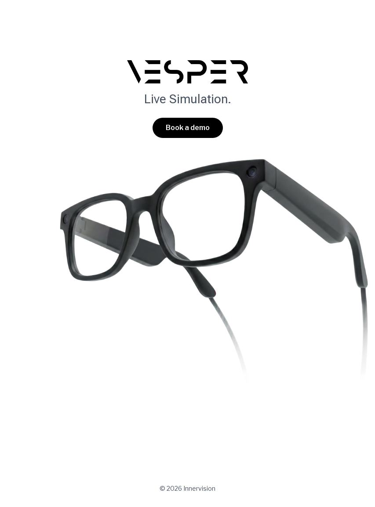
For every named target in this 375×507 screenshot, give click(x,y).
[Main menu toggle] (351, 19)
